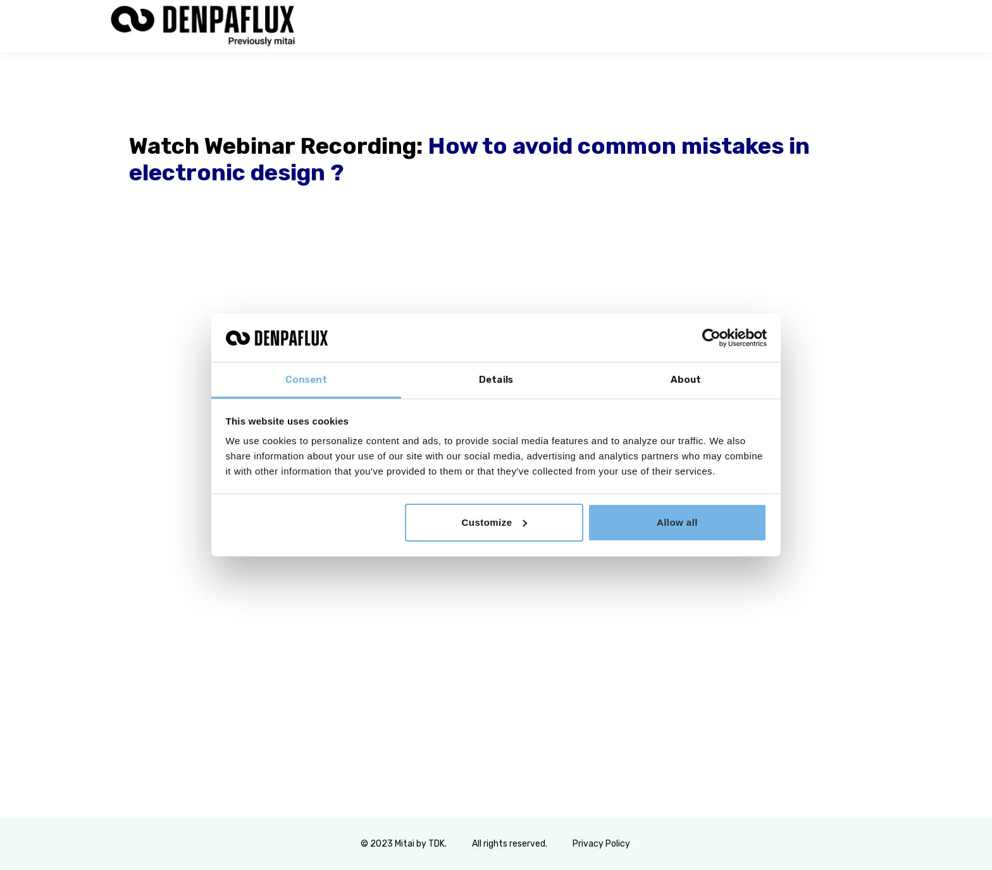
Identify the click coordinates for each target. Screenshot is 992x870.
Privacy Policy (602, 843)
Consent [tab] (306, 379)
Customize (495, 522)
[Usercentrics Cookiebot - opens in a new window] (711, 337)
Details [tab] (496, 379)
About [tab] (686, 379)
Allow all (677, 522)
